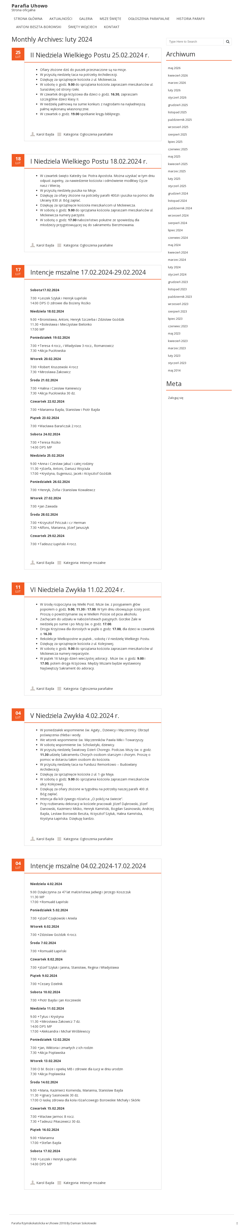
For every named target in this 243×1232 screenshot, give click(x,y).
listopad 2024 (177, 201)
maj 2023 (174, 333)
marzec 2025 (177, 171)
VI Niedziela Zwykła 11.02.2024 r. (77, 589)
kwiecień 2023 (178, 341)
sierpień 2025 (177, 134)
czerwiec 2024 (178, 237)
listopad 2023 (177, 289)
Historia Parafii (190, 18)
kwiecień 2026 (178, 75)
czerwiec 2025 (178, 149)
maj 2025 (174, 156)
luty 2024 (174, 267)
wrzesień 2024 (178, 215)
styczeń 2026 (177, 97)
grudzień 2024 (178, 193)
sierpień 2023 (177, 311)
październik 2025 (180, 120)
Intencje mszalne (93, 562)
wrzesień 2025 (178, 127)
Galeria (86, 18)
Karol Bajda (45, 134)
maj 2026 (174, 68)
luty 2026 (174, 90)
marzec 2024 (177, 259)
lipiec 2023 (175, 318)
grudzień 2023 (178, 282)
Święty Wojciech (82, 27)
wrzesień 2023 (178, 304)
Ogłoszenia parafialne (148, 18)
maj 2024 (174, 245)
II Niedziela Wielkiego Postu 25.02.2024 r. (89, 55)
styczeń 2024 (177, 274)
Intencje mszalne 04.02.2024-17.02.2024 (88, 865)
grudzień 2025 (178, 105)
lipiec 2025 (175, 142)
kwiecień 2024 (178, 252)
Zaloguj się (175, 398)
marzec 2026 (177, 83)
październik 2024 (180, 208)
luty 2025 (174, 179)
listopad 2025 (177, 112)
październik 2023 (180, 296)
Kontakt (112, 27)
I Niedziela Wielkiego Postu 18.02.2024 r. (88, 161)
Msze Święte (110, 18)
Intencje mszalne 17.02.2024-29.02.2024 (88, 272)
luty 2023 (174, 355)
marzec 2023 (177, 348)
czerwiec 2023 (178, 326)
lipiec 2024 (175, 230)
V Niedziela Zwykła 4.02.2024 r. (74, 715)
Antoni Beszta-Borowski (38, 27)
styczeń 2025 (177, 186)
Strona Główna (28, 18)
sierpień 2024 (177, 223)
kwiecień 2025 (178, 164)
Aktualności (60, 18)
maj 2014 (174, 370)
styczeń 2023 (177, 363)
